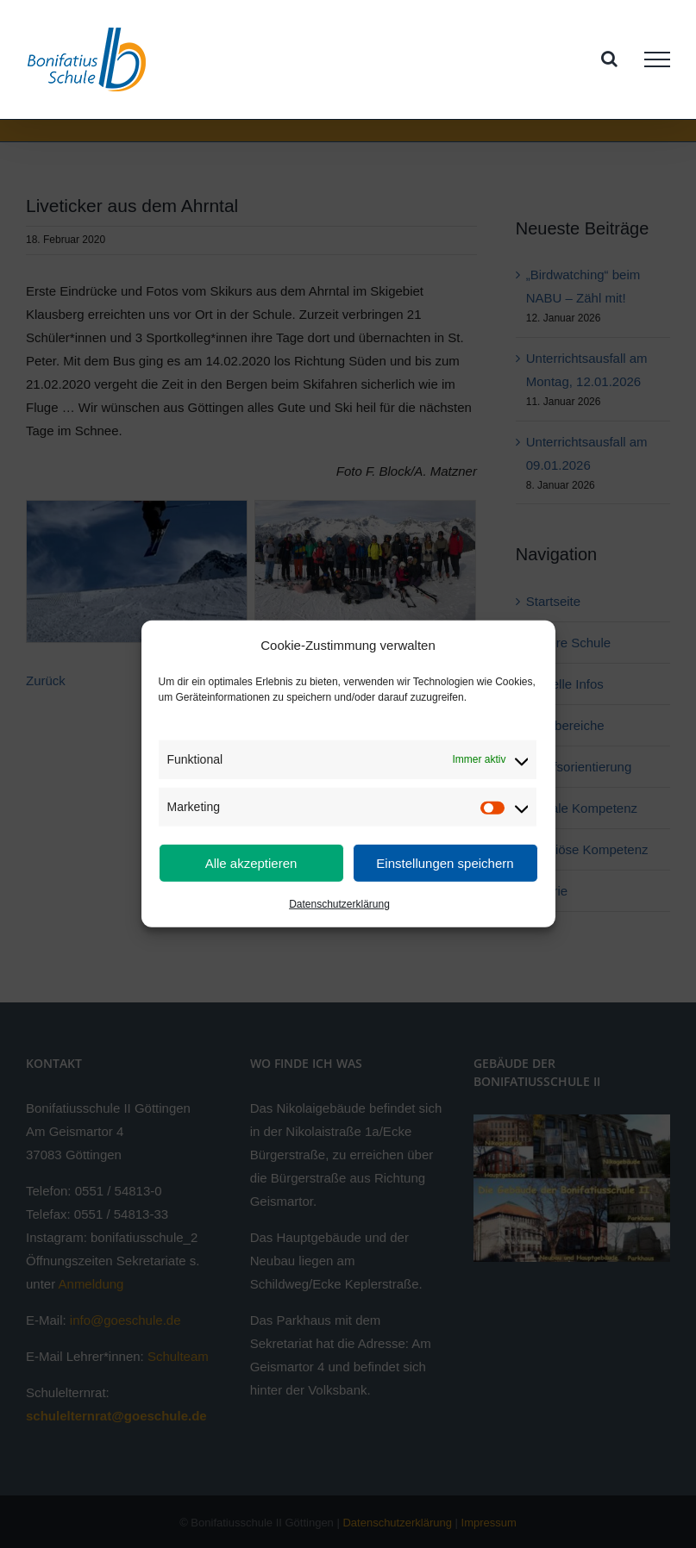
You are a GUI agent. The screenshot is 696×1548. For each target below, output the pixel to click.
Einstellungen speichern (444, 863)
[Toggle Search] (609, 58)
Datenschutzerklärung (339, 904)
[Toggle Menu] (657, 59)
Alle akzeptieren (251, 863)
